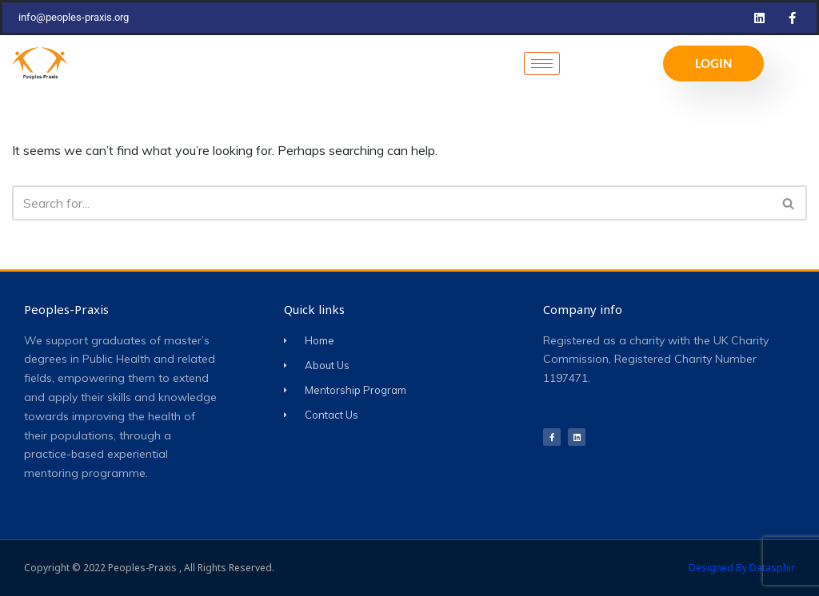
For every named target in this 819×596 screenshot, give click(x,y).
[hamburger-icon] (542, 63)
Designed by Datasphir (742, 567)
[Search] (391, 203)
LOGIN (713, 63)
